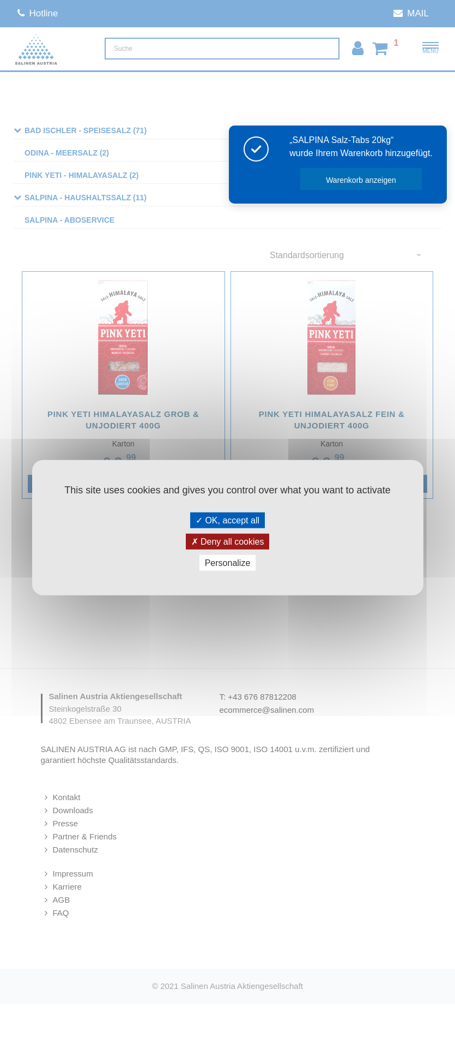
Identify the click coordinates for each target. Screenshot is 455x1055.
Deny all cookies (227, 541)
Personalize (228, 563)
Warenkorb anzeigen (376, 180)
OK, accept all (227, 519)
